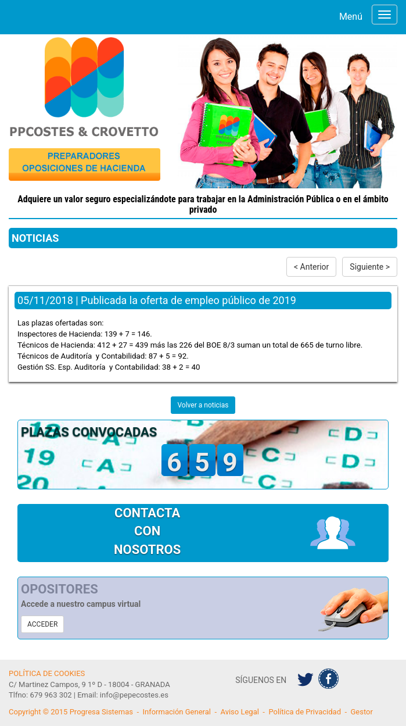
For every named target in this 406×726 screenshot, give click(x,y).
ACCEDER (42, 624)
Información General (176, 711)
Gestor (362, 711)
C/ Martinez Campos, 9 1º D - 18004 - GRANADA (89, 684)
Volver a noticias (202, 405)
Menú (350, 16)
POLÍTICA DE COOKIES (47, 673)
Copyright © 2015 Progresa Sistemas (71, 711)
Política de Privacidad (304, 711)
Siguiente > (370, 266)
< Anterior (311, 266)
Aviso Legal (239, 711)
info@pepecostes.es (134, 695)
